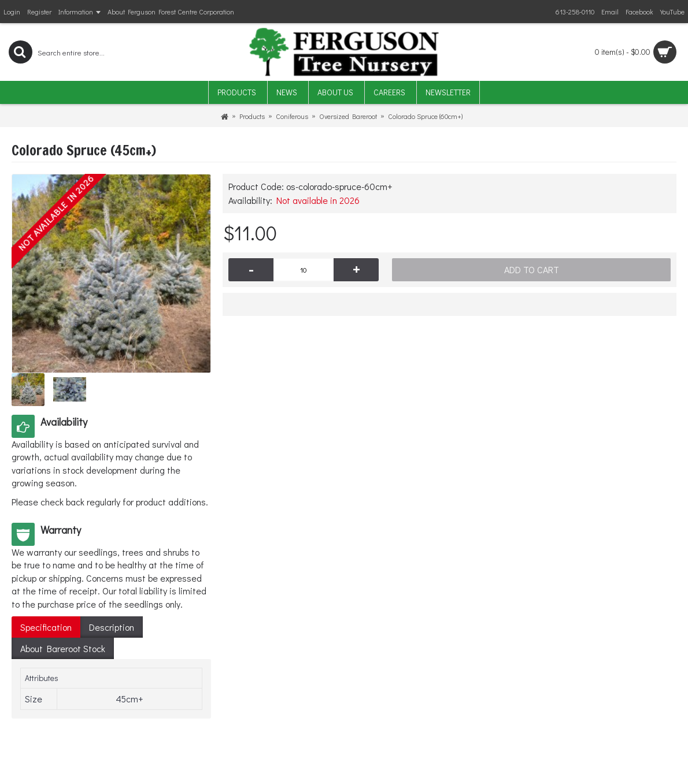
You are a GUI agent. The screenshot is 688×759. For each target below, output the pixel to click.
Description (111, 627)
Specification (46, 627)
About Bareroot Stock (62, 648)
